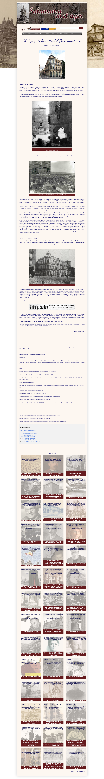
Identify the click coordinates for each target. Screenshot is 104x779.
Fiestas (53, 33)
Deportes (47, 33)
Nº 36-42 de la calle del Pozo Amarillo (28, 435)
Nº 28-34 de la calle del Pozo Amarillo (28, 439)
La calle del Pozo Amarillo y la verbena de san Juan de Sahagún (34, 432)
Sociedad (30, 33)
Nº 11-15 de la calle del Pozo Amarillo (28, 430)
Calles (24, 33)
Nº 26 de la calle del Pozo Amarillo (28, 436)
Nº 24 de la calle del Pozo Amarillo (28, 438)
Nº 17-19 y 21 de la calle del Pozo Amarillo (29, 429)
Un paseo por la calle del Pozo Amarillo (29, 433)
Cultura (41, 33)
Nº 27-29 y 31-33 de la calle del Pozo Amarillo (30, 441)
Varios (72, 33)
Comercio (36, 33)
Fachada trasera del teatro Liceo (27, 442)
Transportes (59, 33)
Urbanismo (66, 33)
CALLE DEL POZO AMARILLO (29, 426)
